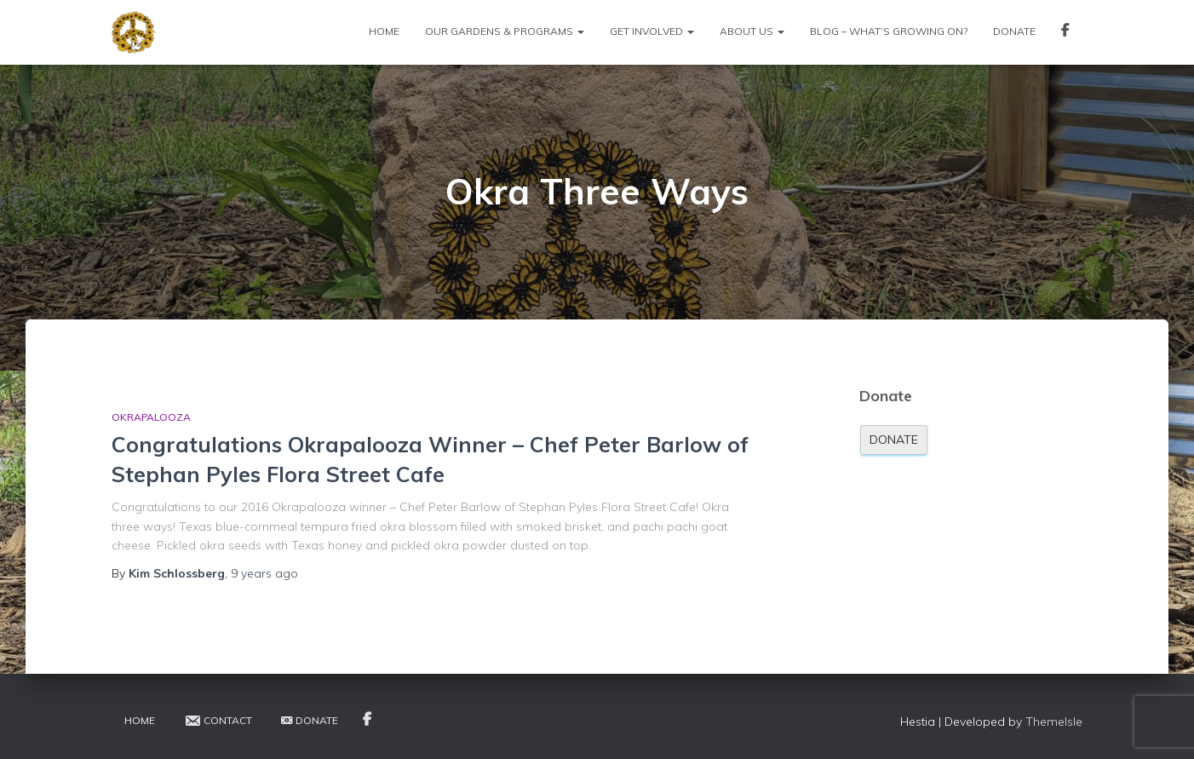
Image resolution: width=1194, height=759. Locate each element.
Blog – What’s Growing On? (888, 31)
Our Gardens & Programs (504, 31)
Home (384, 31)
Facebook (1065, 32)
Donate (1014, 31)
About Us (752, 31)
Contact (218, 720)
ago (264, 573)
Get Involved (652, 31)
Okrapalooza (151, 417)
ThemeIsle (1053, 721)
